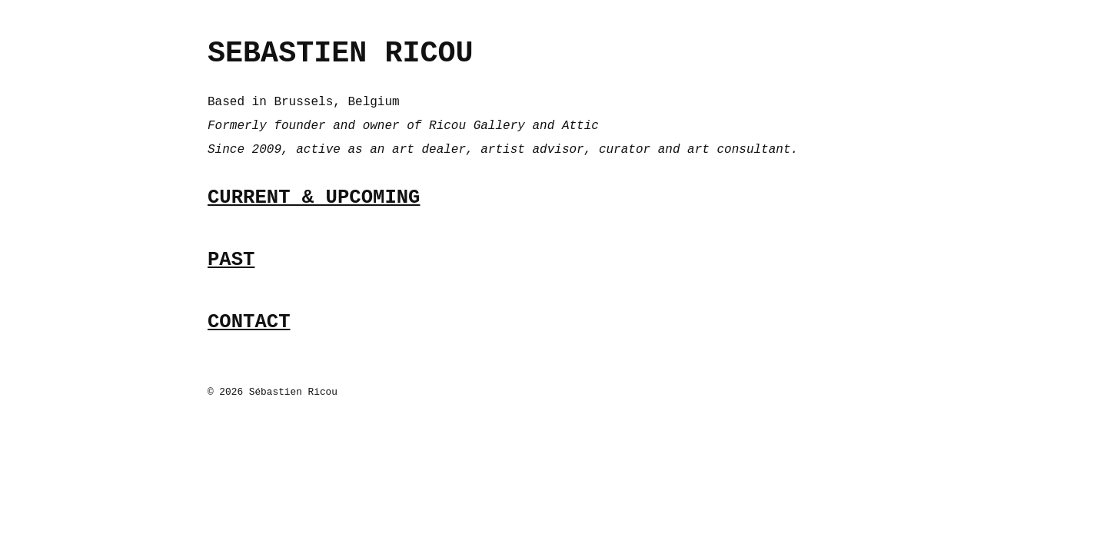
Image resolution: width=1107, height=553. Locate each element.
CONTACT (249, 322)
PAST (231, 260)
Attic (580, 126)
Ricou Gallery (477, 126)
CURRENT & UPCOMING (314, 198)
